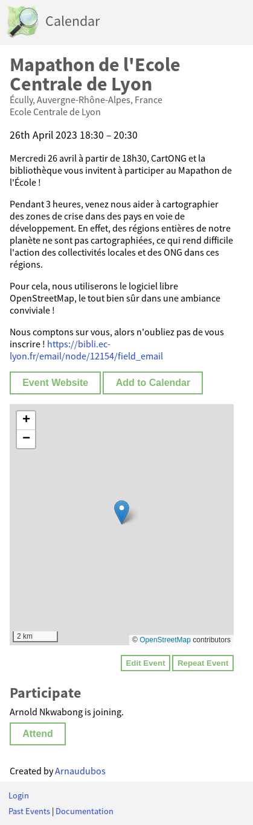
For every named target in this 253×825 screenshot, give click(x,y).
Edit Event (145, 663)
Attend (37, 734)
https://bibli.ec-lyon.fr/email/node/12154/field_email (86, 350)
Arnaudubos (80, 771)
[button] (121, 512)
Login (18, 795)
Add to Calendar (153, 383)
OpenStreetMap (165, 640)
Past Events (29, 811)
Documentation (85, 811)
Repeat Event (203, 663)
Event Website (55, 383)
